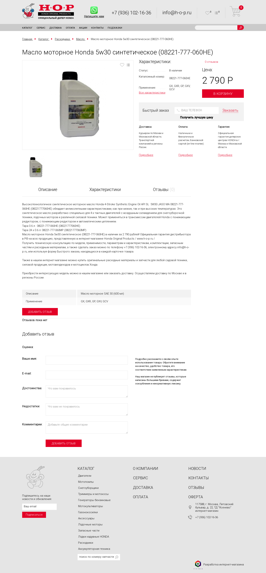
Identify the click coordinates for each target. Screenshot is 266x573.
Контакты (97, 27)
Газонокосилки (88, 512)
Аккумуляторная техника (94, 548)
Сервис (41, 27)
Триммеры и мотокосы (93, 494)
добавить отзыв (40, 312)
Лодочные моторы (90, 524)
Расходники (85, 542)
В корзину (223, 94)
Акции (83, 27)
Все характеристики (152, 92)
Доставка (55, 27)
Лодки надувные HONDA (93, 536)
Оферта (195, 497)
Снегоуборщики (88, 488)
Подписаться (34, 514)
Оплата (70, 27)
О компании (145, 468)
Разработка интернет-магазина (218, 564)
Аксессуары (86, 518)
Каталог (27, 27)
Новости (197, 468)
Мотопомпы (86, 481)
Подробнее (146, 155)
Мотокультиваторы (90, 506)
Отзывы (196, 487)
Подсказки (115, 27)
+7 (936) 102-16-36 (131, 13)
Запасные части (88, 530)
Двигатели (84, 475)
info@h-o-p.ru (176, 12)
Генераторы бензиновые (94, 500)
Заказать (230, 110)
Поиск (240, 27)
